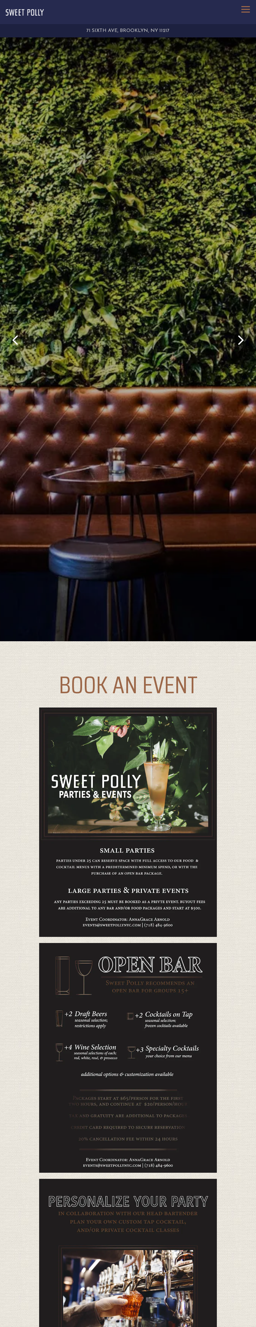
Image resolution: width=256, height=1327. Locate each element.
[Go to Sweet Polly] (128, 30)
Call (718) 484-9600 (128, 1305)
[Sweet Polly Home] (25, 12)
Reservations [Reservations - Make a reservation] (128, 1319)
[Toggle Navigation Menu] (245, 9)
